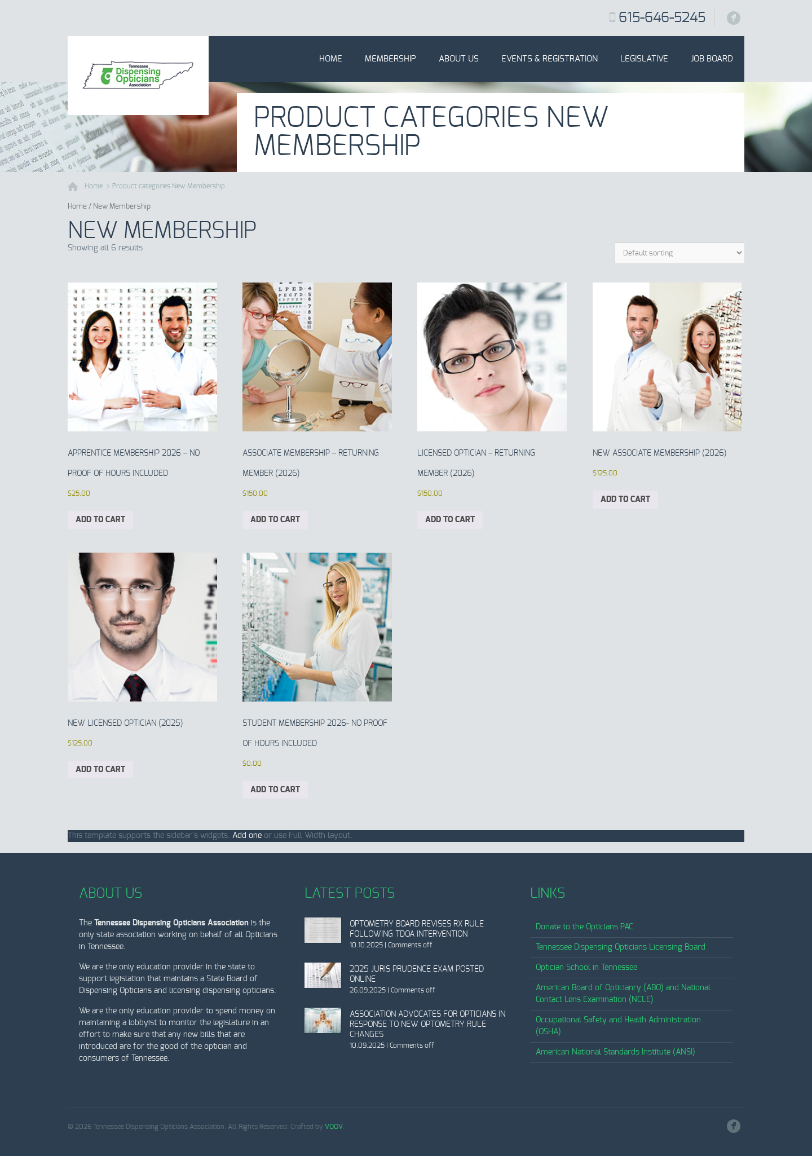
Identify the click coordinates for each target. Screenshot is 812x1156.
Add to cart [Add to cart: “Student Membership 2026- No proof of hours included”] (275, 790)
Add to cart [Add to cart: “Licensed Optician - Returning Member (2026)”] (450, 520)
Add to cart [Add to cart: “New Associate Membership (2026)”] (625, 500)
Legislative (644, 59)
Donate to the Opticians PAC (584, 927)
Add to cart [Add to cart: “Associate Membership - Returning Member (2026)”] (275, 520)
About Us (459, 59)
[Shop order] (679, 252)
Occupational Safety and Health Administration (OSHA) (618, 1026)
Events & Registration (549, 59)
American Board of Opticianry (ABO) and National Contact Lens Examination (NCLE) (623, 994)
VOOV (333, 1126)
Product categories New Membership (168, 186)
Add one (247, 836)
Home (330, 59)
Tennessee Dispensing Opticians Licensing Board (620, 947)
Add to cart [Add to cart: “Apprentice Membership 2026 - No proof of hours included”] (100, 520)
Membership (390, 59)
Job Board (712, 59)
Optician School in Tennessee (586, 968)
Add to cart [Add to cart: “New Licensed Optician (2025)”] (100, 770)
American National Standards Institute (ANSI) (615, 1052)
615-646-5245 (662, 18)
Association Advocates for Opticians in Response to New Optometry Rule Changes (427, 1025)
